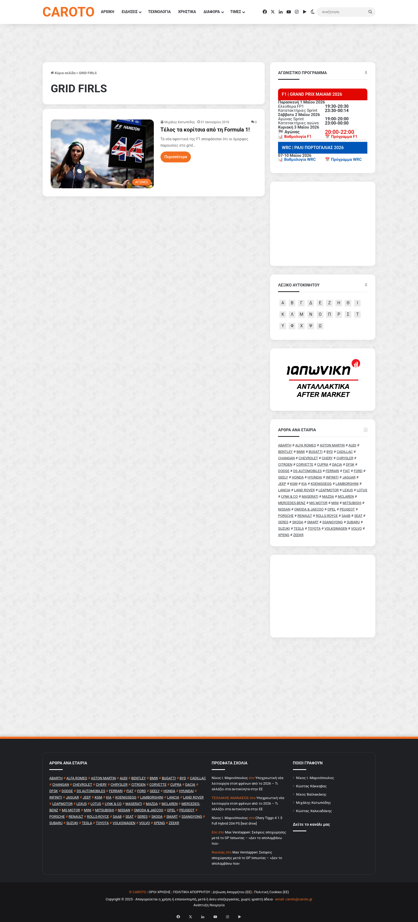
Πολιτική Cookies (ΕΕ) (271, 892)
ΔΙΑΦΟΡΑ (211, 12)
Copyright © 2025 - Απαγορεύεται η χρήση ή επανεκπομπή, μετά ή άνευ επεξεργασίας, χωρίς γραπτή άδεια (189, 899)
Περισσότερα (175, 157)
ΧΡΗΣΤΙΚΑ (187, 12)
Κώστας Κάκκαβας (311, 786)
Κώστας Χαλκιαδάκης (314, 811)
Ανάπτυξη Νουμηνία (209, 905)
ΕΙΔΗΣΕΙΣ (130, 12)
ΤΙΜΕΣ (235, 12)
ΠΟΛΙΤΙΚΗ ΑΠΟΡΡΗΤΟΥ (191, 892)
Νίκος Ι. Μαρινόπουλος (315, 778)
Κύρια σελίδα (63, 73)
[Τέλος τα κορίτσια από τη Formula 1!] (102, 153)
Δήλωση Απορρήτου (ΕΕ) (232, 892)
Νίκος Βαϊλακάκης (311, 794)
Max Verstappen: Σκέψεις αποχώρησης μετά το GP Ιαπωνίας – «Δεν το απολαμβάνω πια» (249, 837)
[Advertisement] (322, 596)
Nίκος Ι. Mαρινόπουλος (230, 778)
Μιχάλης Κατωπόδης (179, 122)
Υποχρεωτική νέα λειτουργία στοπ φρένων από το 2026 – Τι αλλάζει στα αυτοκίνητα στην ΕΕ (247, 783)
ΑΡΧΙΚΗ (107, 12)
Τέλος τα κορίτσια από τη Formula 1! (205, 129)
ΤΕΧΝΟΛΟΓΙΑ (159, 12)
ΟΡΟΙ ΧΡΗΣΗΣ (159, 892)
